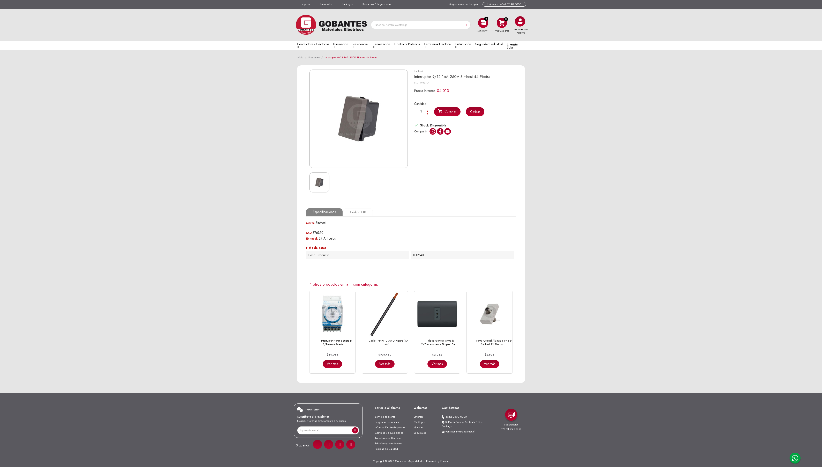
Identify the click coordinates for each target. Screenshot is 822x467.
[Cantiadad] (422, 111)
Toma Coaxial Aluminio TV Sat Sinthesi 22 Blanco (493, 342)
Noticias (418, 427)
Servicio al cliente (385, 416)
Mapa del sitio (416, 461)
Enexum (444, 461)
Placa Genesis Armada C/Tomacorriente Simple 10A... (439, 342)
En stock (312, 238)
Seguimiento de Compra (463, 4)
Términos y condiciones (388, 443)
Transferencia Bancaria (388, 438)
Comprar (447, 111)
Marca (310, 222)
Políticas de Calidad (386, 448)
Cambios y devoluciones (389, 432)
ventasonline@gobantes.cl (460, 431)
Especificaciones (324, 212)
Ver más (332, 363)
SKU (416, 83)
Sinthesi (418, 71)
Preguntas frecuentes (387, 422)
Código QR (358, 212)
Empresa (306, 4)
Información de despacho (390, 427)
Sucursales (326, 4)
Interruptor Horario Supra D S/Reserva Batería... (336, 342)
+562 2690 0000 (456, 416)
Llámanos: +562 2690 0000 (504, 4)
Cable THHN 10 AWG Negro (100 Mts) (389, 342)
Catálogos (347, 4)
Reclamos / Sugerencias (377, 4)
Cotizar (475, 111)
